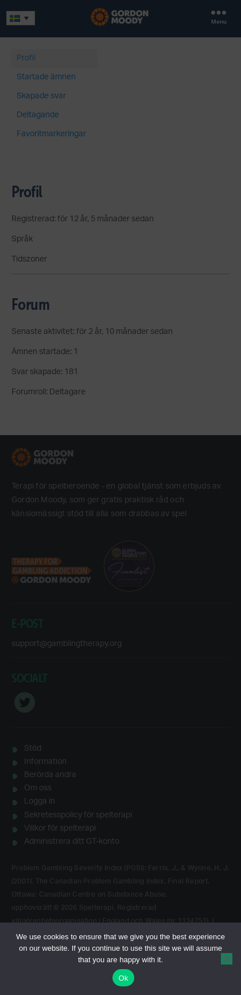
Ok (123, 978)
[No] (226, 959)
